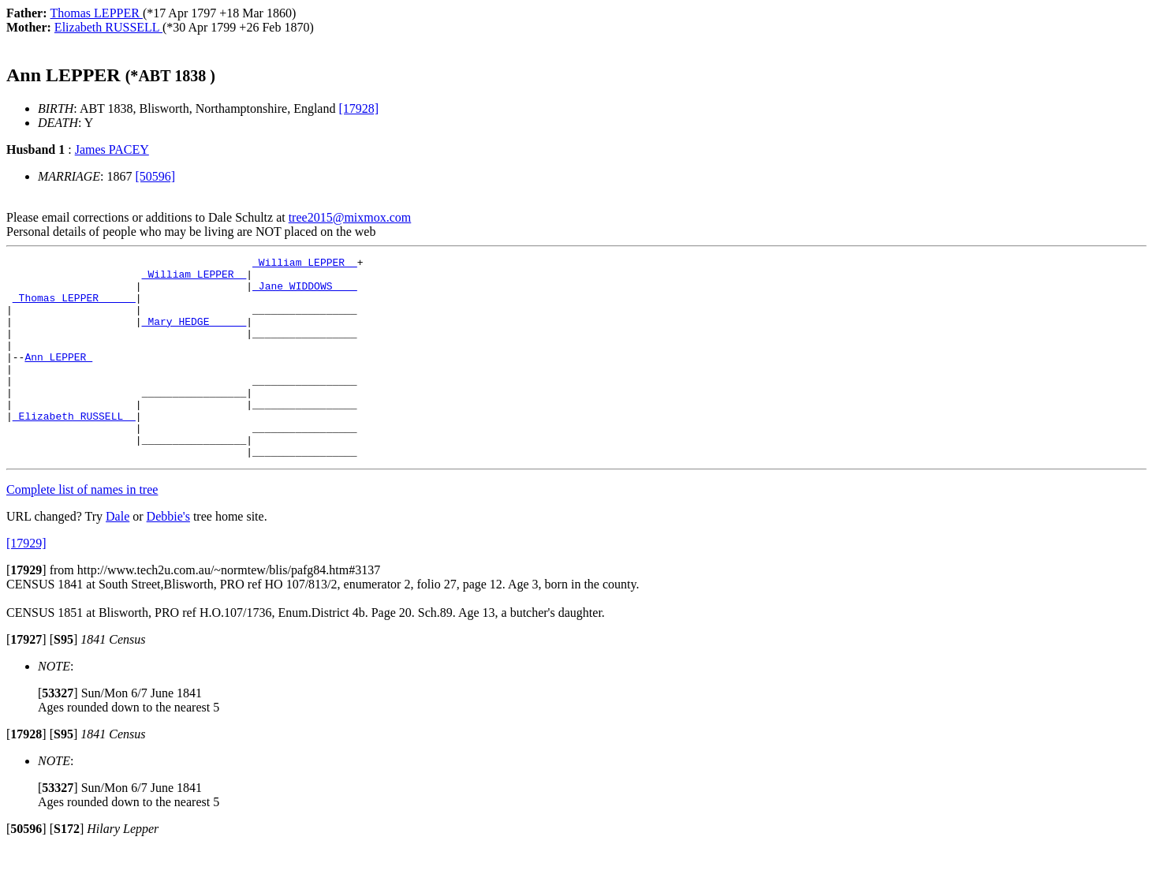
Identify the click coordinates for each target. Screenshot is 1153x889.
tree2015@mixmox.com (350, 217)
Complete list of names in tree (82, 529)
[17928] (358, 108)
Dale (117, 556)
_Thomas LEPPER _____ (74, 307)
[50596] (156, 176)
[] (26, 610)
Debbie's (168, 556)
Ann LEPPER (58, 378)
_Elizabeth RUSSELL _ (74, 449)
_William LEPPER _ (304, 264)
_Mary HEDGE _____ (194, 335)
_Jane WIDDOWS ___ (304, 293)
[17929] (26, 583)
